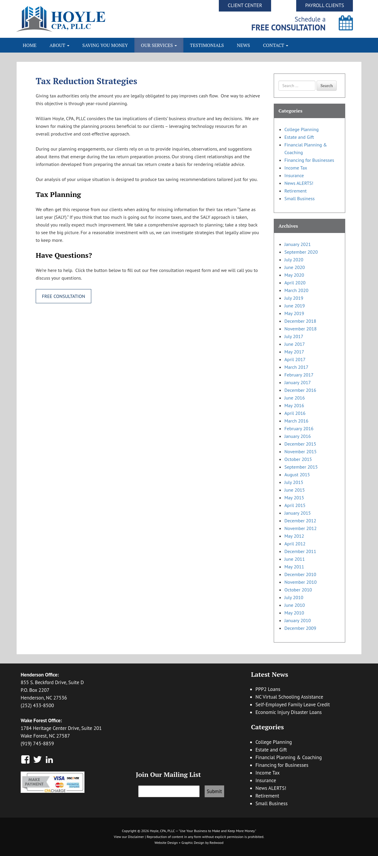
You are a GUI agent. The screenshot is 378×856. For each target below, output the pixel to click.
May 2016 (294, 405)
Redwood (217, 842)
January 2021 (297, 244)
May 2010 (294, 613)
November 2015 (300, 451)
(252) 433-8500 (37, 705)
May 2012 (294, 536)
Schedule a (288, 23)
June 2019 (294, 306)
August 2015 (297, 474)
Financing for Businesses (309, 160)
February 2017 (299, 375)
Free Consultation (63, 296)
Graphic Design (192, 842)
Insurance (294, 175)
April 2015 (295, 505)
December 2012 (300, 521)
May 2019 (294, 313)
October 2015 (298, 459)
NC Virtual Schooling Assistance (289, 697)
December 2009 (300, 628)
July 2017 (293, 336)
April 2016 (295, 413)
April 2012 (295, 544)
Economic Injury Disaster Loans (288, 712)
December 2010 (300, 574)
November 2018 (300, 329)
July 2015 (293, 482)
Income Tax (295, 168)
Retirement (295, 191)
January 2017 (297, 382)
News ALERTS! (298, 183)
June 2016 (294, 398)
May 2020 (294, 275)
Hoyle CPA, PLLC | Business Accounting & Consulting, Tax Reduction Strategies (102, 19)
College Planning (301, 129)
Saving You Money (105, 45)
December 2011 (300, 551)
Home (30, 45)
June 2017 (294, 344)
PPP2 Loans (267, 689)
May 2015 (294, 497)
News (243, 45)
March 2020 (296, 290)
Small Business (299, 198)
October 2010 (298, 590)
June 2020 (294, 267)
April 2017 (295, 359)
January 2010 (297, 620)
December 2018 (300, 321)
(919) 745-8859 (37, 743)
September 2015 (301, 467)
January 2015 (297, 513)
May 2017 (294, 352)
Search (326, 85)
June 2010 (294, 605)
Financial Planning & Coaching (288, 757)
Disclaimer (136, 836)
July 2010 (293, 597)
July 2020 (293, 259)
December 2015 (300, 444)
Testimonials (207, 45)
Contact (276, 45)
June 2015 (294, 490)
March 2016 (296, 421)
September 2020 (301, 252)
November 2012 (300, 528)
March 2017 (296, 367)
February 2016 (299, 428)
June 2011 (294, 559)
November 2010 (300, 582)
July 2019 (293, 298)
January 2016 (297, 436)
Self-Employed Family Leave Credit (292, 704)
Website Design (166, 842)
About (59, 45)
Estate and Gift (299, 137)
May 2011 (294, 567)
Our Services (159, 45)
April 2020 (295, 283)
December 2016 (300, 390)
